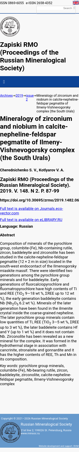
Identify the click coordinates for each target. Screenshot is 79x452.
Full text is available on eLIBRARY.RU (31, 220)
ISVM (76, 446)
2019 (19, 96)
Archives (6, 96)
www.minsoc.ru (30, 433)
